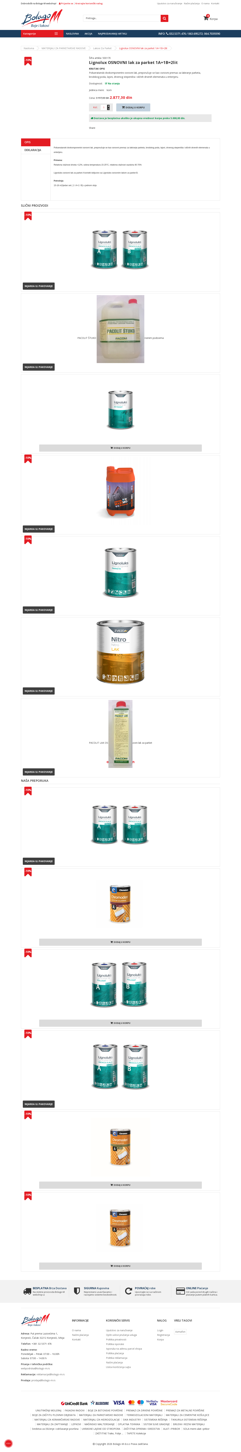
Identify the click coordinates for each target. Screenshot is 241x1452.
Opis (28, 142)
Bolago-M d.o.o (121, 1444)
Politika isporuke (115, 1344)
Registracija (163, 1334)
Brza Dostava (49, 1288)
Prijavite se (66, 3)
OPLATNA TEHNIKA (129, 1424)
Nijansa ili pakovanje (39, 286)
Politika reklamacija (116, 1357)
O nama (205, 3)
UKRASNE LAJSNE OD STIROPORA (101, 1428)
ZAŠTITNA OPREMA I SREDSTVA (142, 1428)
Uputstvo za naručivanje (169, 3)
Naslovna (72, 33)
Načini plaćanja (192, 3)
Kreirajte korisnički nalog (89, 3)
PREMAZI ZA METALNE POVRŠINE (185, 1410)
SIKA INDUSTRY (132, 1419)
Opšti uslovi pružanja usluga (121, 1334)
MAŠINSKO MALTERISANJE (99, 1424)
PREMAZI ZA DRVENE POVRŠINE (144, 1410)
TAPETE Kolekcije (136, 1433)
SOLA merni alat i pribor (196, 1428)
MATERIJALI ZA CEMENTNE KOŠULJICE (187, 1415)
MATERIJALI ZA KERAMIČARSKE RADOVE (57, 1419)
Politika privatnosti (116, 1339)
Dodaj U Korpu (133, 107)
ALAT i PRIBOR (171, 1428)
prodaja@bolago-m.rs (43, 1380)
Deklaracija (33, 150)
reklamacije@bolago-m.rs (51, 1374)
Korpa (211, 19)
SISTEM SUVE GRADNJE (156, 1424)
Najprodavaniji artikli (112, 33)
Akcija (88, 33)
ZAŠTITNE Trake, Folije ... (109, 1433)
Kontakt (215, 3)
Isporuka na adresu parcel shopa (124, 1348)
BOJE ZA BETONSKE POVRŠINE (105, 1410)
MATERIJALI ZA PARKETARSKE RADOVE (64, 48)
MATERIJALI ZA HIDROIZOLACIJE (101, 1419)
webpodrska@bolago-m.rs (35, 1368)
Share (92, 127)
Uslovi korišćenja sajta (118, 1367)
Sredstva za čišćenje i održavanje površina (55, 1428)
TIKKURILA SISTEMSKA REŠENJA (189, 1419)
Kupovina (96, 1288)
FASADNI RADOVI (74, 1410)
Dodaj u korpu (120, 448)
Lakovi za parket (102, 48)
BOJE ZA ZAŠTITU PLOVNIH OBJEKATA (54, 1415)
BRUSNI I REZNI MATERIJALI (189, 1424)
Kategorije (29, 33)
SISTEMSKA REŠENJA (155, 1419)
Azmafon (180, 1331)
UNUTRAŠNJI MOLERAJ (48, 1410)
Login (160, 1330)
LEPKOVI (76, 1424)
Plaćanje (197, 1288)
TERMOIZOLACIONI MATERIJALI (144, 1415)
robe (145, 1288)
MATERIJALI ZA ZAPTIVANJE (52, 1424)
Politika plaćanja (115, 1353)
